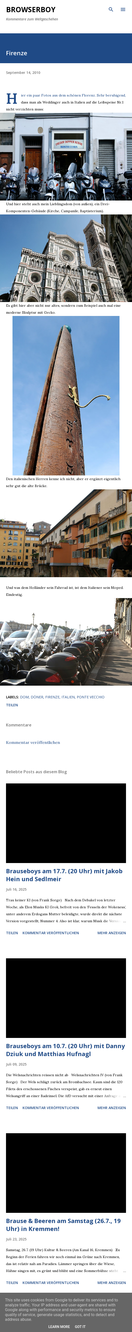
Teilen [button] (12, 705)
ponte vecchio (90, 697)
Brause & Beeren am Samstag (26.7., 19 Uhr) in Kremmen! (63, 1225)
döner (37, 697)
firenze (52, 697)
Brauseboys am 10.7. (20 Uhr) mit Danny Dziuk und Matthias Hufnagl (65, 1050)
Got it (80, 1327)
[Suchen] (111, 9)
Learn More (59, 1327)
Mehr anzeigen (112, 932)
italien (68, 697)
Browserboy (31, 9)
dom (24, 697)
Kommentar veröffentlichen (33, 742)
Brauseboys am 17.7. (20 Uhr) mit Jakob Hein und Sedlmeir (64, 875)
